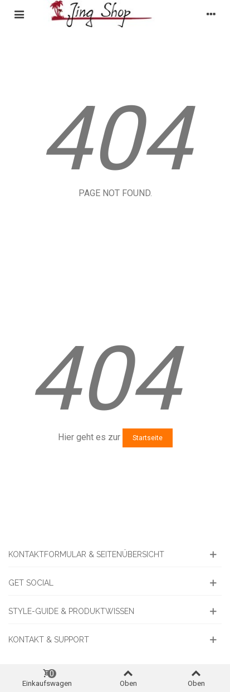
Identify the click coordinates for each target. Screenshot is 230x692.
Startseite (148, 438)
